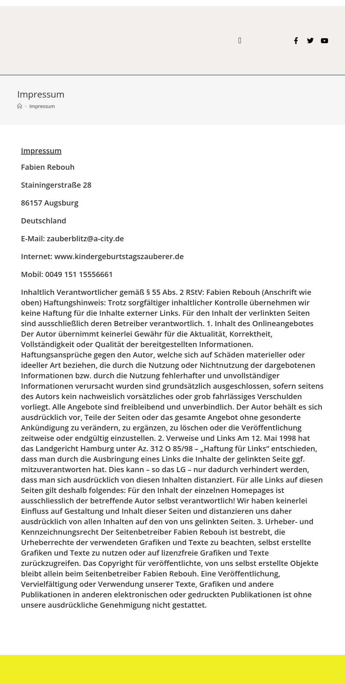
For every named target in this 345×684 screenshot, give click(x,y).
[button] (239, 40)
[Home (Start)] (19, 106)
